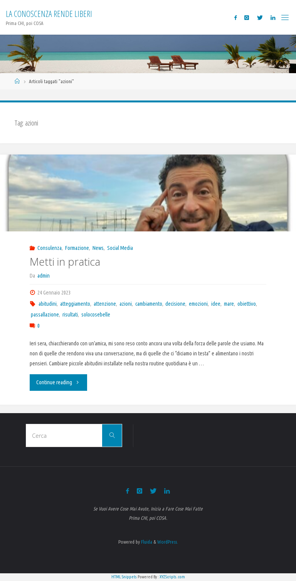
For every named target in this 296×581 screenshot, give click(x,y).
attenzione (105, 304)
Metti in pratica (65, 262)
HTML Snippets (124, 576)
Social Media (120, 248)
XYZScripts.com (172, 576)
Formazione (77, 248)
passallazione (45, 314)
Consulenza (49, 248)
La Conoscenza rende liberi (49, 13)
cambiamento (148, 304)
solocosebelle (95, 314)
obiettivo (246, 304)
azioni (125, 304)
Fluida (146, 541)
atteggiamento (75, 304)
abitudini (48, 304)
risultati (70, 314)
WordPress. (167, 541)
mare (229, 304)
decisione (175, 304)
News (98, 248)
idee (215, 304)
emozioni (198, 304)
